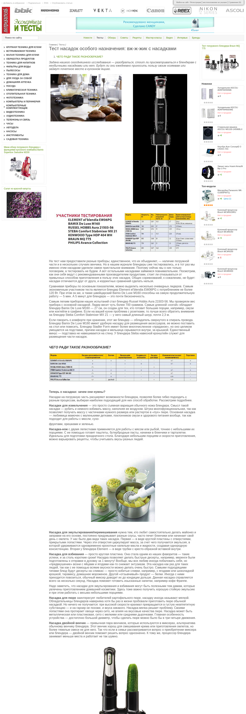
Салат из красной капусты (17, 188)
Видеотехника (15, 112)
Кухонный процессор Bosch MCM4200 (227, 250)
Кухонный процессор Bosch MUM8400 (227, 270)
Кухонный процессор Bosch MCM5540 (227, 230)
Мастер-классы (154, 37)
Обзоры (112, 37)
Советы (124, 37)
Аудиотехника (15, 116)
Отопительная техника (21, 94)
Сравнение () (235, 2)
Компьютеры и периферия (23, 101)
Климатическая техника (21, 90)
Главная (53, 45)
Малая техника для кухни (22, 55)
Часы (9, 123)
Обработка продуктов (20, 59)
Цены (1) (227, 199)
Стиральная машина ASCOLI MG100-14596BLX (230, 128)
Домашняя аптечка (18, 82)
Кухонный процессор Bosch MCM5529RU (227, 211)
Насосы (11, 131)
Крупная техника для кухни (23, 47)
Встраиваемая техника (21, 51)
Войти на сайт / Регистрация (188, 2)
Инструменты (15, 135)
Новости (88, 37)
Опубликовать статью (62, 3)
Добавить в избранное (14, 3)
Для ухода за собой (19, 78)
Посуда (11, 86)
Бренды (196, 37)
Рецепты (137, 37)
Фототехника (14, 97)
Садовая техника (17, 139)
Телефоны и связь (18, 119)
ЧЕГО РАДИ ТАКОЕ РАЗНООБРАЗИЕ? (79, 56)
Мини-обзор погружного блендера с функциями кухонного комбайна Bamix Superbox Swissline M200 (23, 150)
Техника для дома (17, 74)
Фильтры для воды (18, 66)
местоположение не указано (215, 2)
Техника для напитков (20, 62)
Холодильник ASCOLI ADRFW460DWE (228, 108)
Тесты (62, 45)
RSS (46, 3)
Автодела (12, 127)
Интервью (182, 37)
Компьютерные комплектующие (17, 106)
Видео (169, 37)
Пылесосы (13, 70)
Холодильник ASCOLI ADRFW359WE (228, 89)
